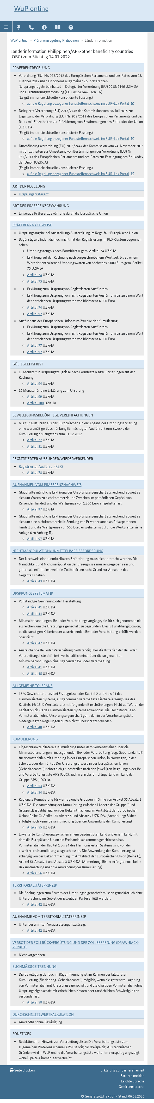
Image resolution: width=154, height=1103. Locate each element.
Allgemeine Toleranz (33, 685)
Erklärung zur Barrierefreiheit (122, 1070)
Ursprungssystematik (33, 593)
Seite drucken (22, 1070)
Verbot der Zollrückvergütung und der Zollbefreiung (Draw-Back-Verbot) (76, 944)
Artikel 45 (34, 673)
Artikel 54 (34, 792)
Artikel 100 (35, 402)
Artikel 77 (34, 345)
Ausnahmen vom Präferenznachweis (47, 484)
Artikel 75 (34, 281)
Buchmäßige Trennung (35, 966)
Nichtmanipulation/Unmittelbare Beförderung (58, 550)
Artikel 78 (34, 472)
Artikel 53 (34, 785)
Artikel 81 (34, 446)
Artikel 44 (34, 613)
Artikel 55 (34, 827)
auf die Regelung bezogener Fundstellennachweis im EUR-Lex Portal (78, 103)
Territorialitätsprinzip (35, 885)
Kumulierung (25, 738)
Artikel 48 (34, 726)
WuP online (31, 8)
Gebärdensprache (131, 1086)
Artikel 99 (34, 396)
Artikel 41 (34, 606)
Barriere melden (132, 1075)
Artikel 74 (34, 274)
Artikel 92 (34, 313)
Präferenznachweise (32, 224)
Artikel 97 (34, 509)
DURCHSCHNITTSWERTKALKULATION (43, 1014)
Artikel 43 (34, 580)
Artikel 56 (34, 872)
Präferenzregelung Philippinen (56, 40)
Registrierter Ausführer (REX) (41, 466)
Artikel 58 (34, 1002)
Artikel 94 (34, 383)
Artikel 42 (34, 904)
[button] (6, 26)
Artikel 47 (34, 642)
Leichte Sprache (132, 1080)
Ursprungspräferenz (34, 193)
